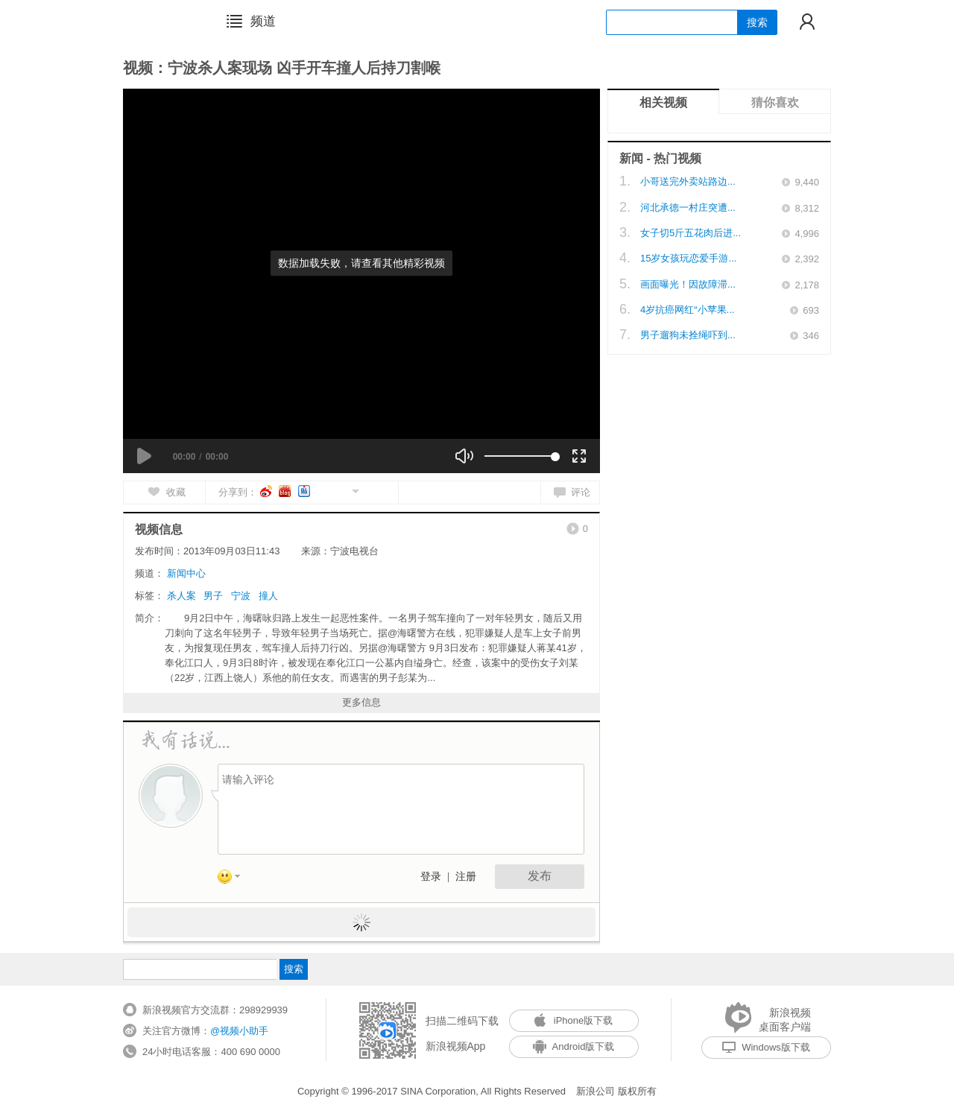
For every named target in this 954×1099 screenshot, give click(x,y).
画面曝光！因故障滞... (688, 284)
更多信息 (361, 702)
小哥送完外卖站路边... (688, 181)
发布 (540, 876)
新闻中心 (186, 573)
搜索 (757, 22)
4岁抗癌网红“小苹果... (687, 309)
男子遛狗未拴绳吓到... (688, 335)
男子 (213, 595)
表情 (234, 879)
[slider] (519, 456)
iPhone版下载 (573, 1020)
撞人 (268, 595)
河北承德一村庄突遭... (688, 207)
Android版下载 (574, 1046)
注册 (465, 876)
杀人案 (181, 595)
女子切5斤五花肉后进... (690, 232)
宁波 (240, 595)
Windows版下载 (766, 1047)
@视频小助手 (239, 1030)
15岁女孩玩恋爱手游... (688, 258)
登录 (430, 876)
